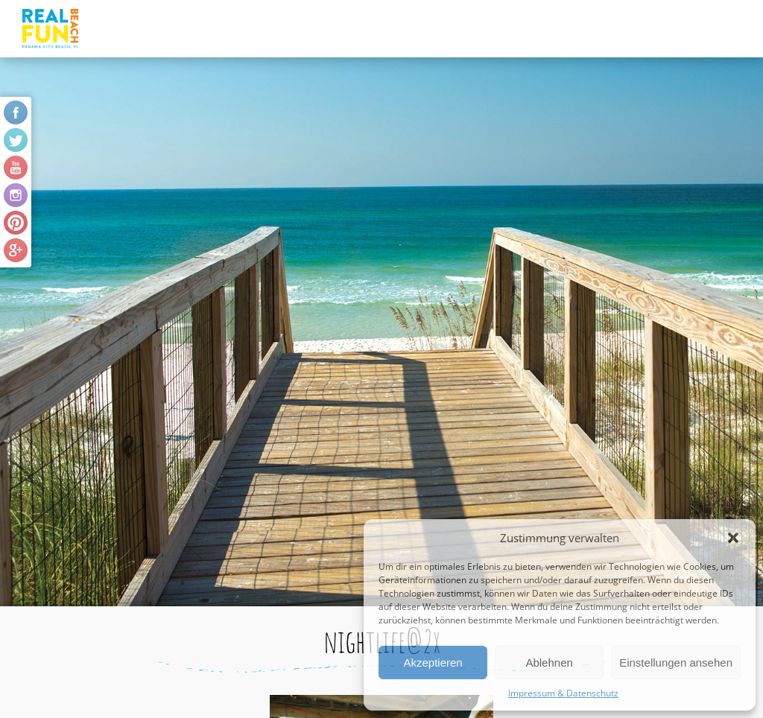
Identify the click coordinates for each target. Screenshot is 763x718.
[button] (733, 537)
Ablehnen (548, 662)
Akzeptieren (432, 662)
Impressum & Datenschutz (563, 693)
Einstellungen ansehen (675, 662)
